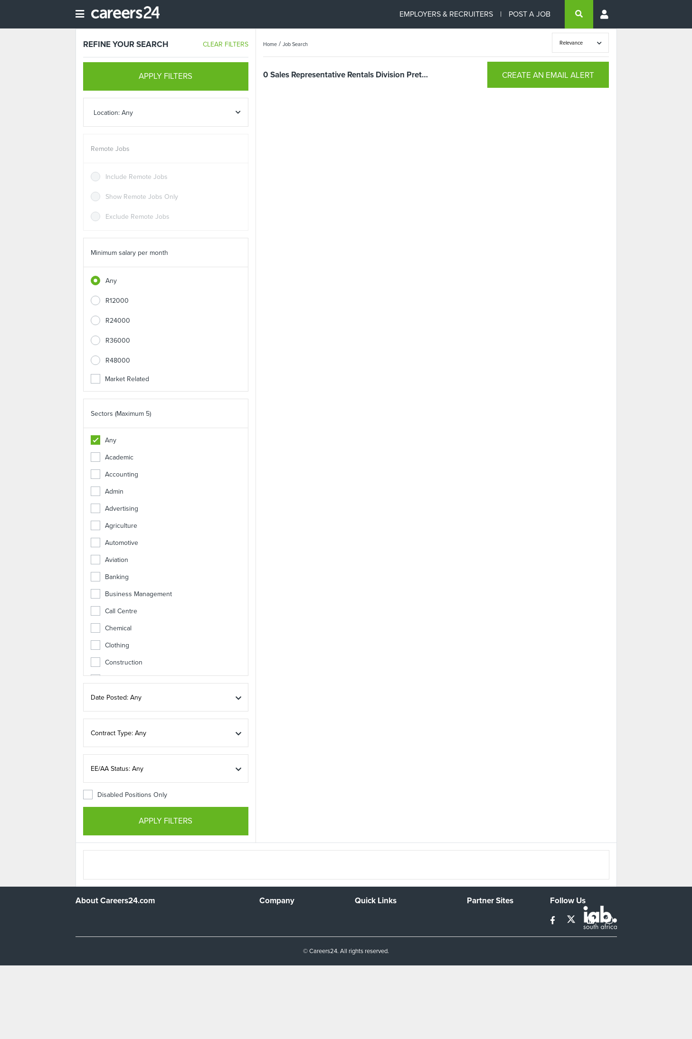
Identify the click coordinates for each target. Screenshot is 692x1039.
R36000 (117, 341)
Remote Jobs (110, 149)
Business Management (131, 594)
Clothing (110, 645)
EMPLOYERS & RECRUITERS (446, 14)
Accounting (114, 474)
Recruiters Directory (384, 919)
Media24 (479, 958)
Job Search (295, 44)
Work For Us (277, 919)
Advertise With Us (285, 932)
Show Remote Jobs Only (141, 197)
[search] (579, 14)
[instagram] (609, 921)
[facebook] (553, 921)
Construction (116, 662)
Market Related (120, 379)
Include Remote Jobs (136, 177)
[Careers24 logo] (122, 14)
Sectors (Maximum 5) (121, 414)
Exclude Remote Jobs (137, 217)
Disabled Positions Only (125, 795)
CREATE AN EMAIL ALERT (548, 75)
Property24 (483, 945)
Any (111, 281)
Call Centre (114, 611)
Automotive (114, 543)
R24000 (117, 321)
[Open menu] (80, 14)
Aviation (109, 560)
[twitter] (572, 921)
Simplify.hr (481, 919)
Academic (112, 457)
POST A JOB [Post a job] (529, 14)
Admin (107, 491)
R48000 (117, 360)
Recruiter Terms (378, 970)
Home (270, 44)
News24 (479, 932)
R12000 (117, 301)
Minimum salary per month (129, 253)
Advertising (114, 509)
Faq (360, 983)
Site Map (367, 932)
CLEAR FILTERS (225, 44)
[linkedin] (591, 921)
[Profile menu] (605, 14)
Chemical (111, 628)
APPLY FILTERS (165, 76)
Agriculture (114, 526)
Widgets (367, 958)
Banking (110, 577)
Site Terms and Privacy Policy (397, 945)
